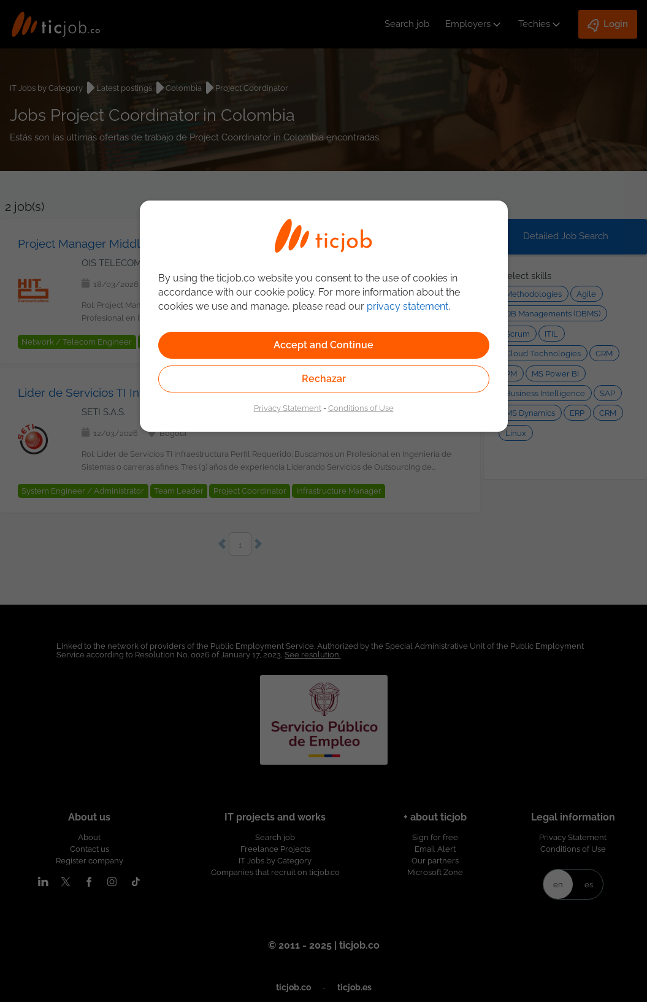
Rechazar (324, 378)
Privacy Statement (287, 408)
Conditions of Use (361, 408)
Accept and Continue (323, 345)
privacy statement (407, 306)
